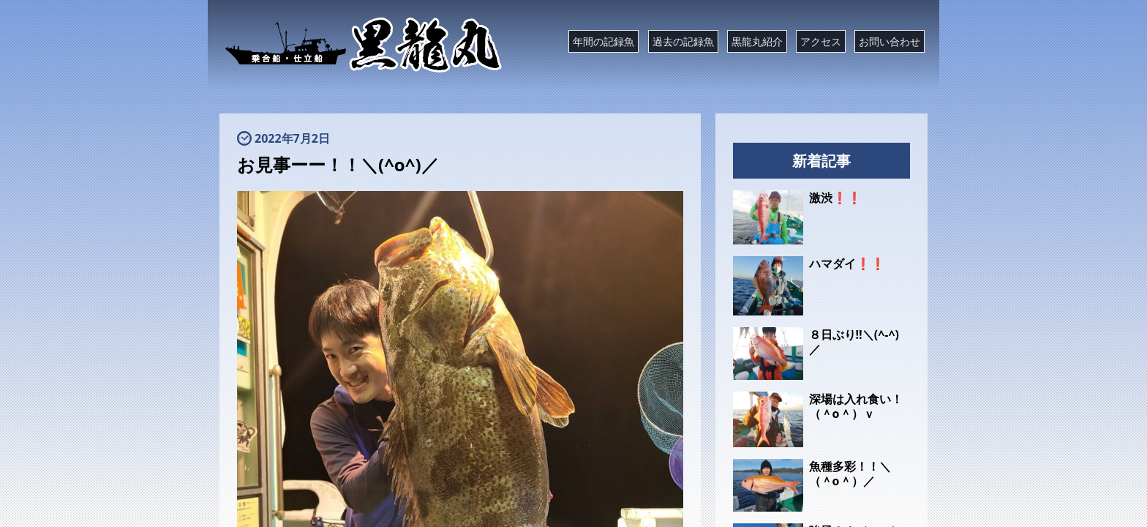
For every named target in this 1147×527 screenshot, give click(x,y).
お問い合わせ (889, 41)
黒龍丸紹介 (757, 41)
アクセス (820, 41)
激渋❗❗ (835, 198)
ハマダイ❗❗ (847, 263)
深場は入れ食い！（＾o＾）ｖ (856, 406)
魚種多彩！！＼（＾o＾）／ (850, 473)
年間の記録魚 (603, 41)
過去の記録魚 (683, 41)
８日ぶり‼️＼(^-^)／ (854, 341)
